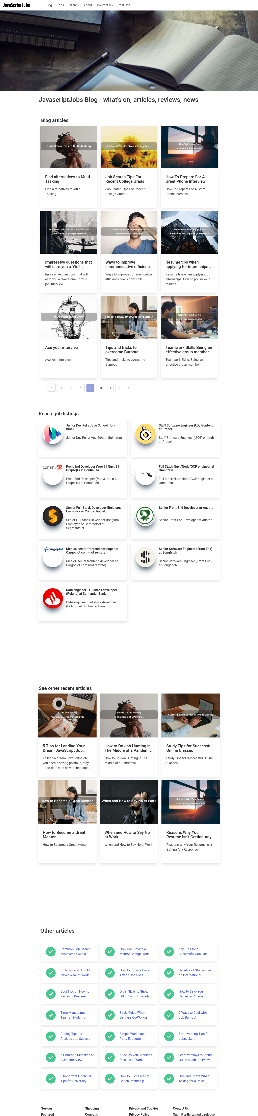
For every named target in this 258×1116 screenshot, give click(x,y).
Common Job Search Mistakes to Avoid (75, 951)
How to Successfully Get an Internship (134, 1078)
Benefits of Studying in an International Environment (195, 973)
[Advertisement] (129, 653)
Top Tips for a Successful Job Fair (193, 951)
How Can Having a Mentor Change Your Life (134, 951)
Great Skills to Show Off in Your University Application (135, 994)
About (87, 5)
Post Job (124, 5)
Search (74, 5)
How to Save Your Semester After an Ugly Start (195, 994)
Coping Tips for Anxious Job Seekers (75, 1036)
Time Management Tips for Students (73, 1015)
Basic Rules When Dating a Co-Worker (133, 1015)
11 (109, 388)
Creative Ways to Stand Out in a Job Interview (195, 1057)
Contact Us (105, 5)
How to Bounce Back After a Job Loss (134, 972)
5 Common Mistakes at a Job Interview (77, 1057)
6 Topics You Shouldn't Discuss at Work (136, 1057)
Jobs (60, 5)
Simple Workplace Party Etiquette (132, 1036)
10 (100, 388)
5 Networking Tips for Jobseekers (194, 1036)
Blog (49, 5)
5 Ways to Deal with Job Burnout (193, 1015)
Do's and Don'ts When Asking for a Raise (194, 1078)
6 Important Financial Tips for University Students (75, 1079)
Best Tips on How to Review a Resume (74, 994)
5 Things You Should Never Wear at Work (75, 972)
